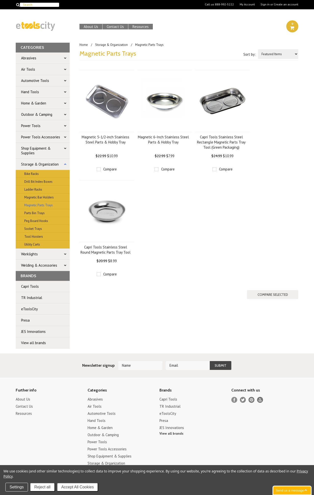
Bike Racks (31, 174)
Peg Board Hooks (36, 221)
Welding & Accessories (39, 265)
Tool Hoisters (33, 236)
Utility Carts (32, 244)
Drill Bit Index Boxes (38, 182)
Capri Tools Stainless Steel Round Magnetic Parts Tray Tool (105, 250)
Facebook (234, 400)
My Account (247, 4)
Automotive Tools (35, 80)
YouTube (260, 400)
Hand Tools (30, 92)
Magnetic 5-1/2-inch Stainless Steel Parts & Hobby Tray (105, 139)
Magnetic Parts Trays (38, 205)
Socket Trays (33, 229)
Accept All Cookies (77, 487)
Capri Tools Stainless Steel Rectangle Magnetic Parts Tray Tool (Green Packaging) (221, 142)
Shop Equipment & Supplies (36, 150)
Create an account (286, 4)
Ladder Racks (33, 189)
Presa (25, 320)
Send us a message (290, 490)
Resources (140, 26)
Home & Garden (33, 103)
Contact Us (115, 26)
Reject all (42, 487)
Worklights (29, 254)
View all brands (33, 342)
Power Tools (30, 125)
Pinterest (252, 400)
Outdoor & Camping (36, 114)
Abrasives (28, 58)
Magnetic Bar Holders (39, 197)
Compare (110, 169)
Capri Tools (30, 286)
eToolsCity (29, 309)
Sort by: (249, 54)
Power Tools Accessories (40, 137)
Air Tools (28, 69)
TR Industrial (31, 297)
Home (83, 45)
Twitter (243, 400)
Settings (17, 487)
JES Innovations (33, 331)
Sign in (265, 4)
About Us (91, 26)
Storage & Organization (40, 164)
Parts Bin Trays (34, 213)
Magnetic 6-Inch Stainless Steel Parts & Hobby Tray (163, 139)
